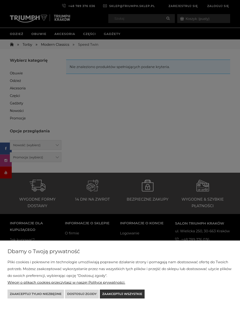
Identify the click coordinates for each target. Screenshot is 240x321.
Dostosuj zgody (82, 294)
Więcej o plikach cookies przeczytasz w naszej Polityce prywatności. (66, 282)
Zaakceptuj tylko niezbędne (36, 294)
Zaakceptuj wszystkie (122, 294)
